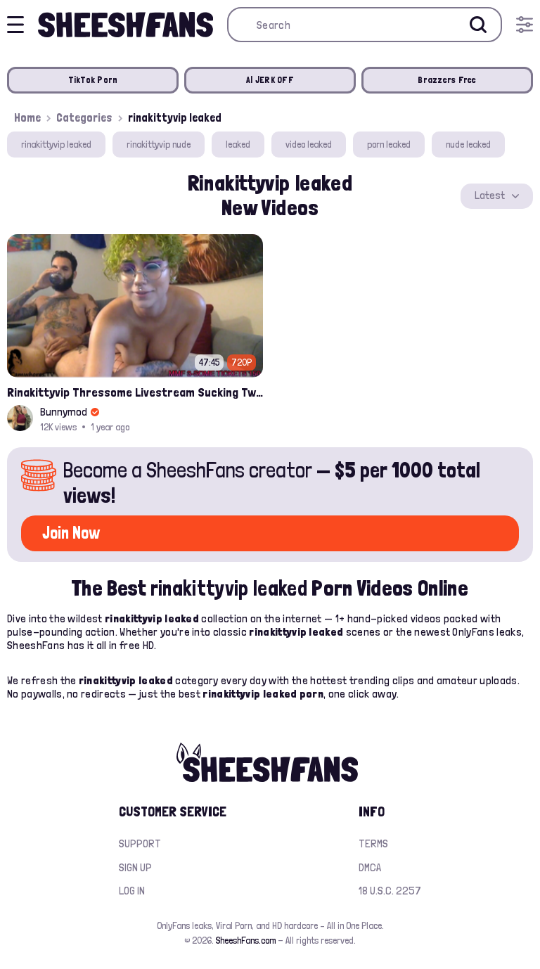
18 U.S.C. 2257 (390, 890)
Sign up (135, 867)
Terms (373, 843)
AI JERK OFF (270, 80)
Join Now (71, 532)
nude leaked (468, 144)
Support (140, 843)
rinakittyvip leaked (56, 144)
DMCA (370, 867)
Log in (132, 890)
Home (27, 117)
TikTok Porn (93, 80)
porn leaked (389, 144)
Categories (84, 117)
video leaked (308, 144)
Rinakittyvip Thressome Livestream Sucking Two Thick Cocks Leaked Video (135, 392)
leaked (238, 144)
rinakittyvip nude (159, 144)
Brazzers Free (447, 80)
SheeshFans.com (246, 940)
